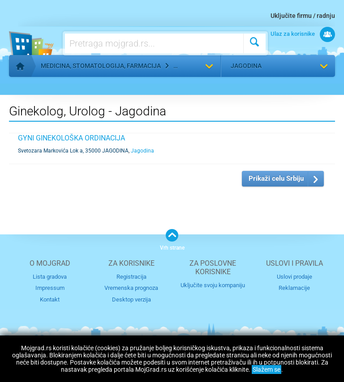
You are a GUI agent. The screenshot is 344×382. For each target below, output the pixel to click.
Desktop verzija (131, 299)
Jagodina (246, 65)
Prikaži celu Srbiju (276, 178)
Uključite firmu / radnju (303, 15)
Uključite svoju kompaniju (213, 285)
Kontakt (50, 299)
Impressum (49, 287)
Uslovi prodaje (294, 276)
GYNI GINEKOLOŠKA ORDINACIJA (71, 138)
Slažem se (266, 369)
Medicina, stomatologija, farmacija (101, 65)
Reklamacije (294, 287)
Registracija (131, 276)
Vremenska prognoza (131, 287)
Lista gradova (50, 276)
